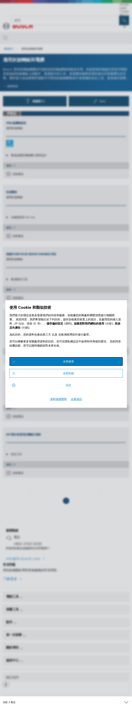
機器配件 (8, 48)
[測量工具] (21, 610)
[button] (6, 686)
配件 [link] (9, 622)
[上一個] (31, 493)
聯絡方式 (124, 14)
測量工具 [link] (13, 609)
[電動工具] (21, 597)
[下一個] (100, 493)
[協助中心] (21, 661)
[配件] (15, 623)
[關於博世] (21, 648)
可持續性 (124, 11)
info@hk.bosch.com (23, 558)
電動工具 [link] (13, 596)
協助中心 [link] (13, 660)
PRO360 (124, 4)
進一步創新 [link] (14, 635)
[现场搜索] (124, 20)
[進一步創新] (24, 635)
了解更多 (10, 579)
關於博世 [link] (13, 647)
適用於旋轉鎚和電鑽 (32, 48)
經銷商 (123, 8)
